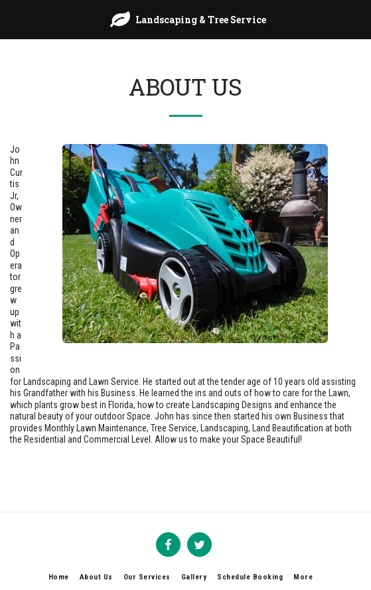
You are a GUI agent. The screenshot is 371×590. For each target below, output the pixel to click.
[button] (14, 19)
